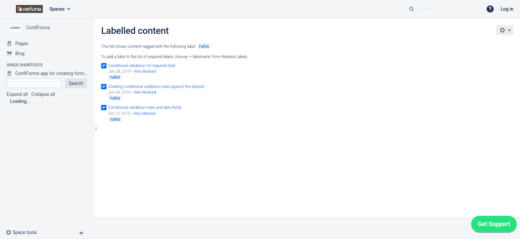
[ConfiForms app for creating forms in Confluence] (47, 73)
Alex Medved (145, 71)
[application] (494, 225)
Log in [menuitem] (507, 9)
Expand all (17, 94)
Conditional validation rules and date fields (144, 107)
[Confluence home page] (29, 9)
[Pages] (47, 43)
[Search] (411, 9)
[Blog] (47, 53)
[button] (8, 9)
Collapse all (43, 94)
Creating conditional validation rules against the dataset (156, 86)
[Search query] (443, 9)
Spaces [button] (57, 9)
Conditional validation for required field (141, 65)
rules (204, 46)
